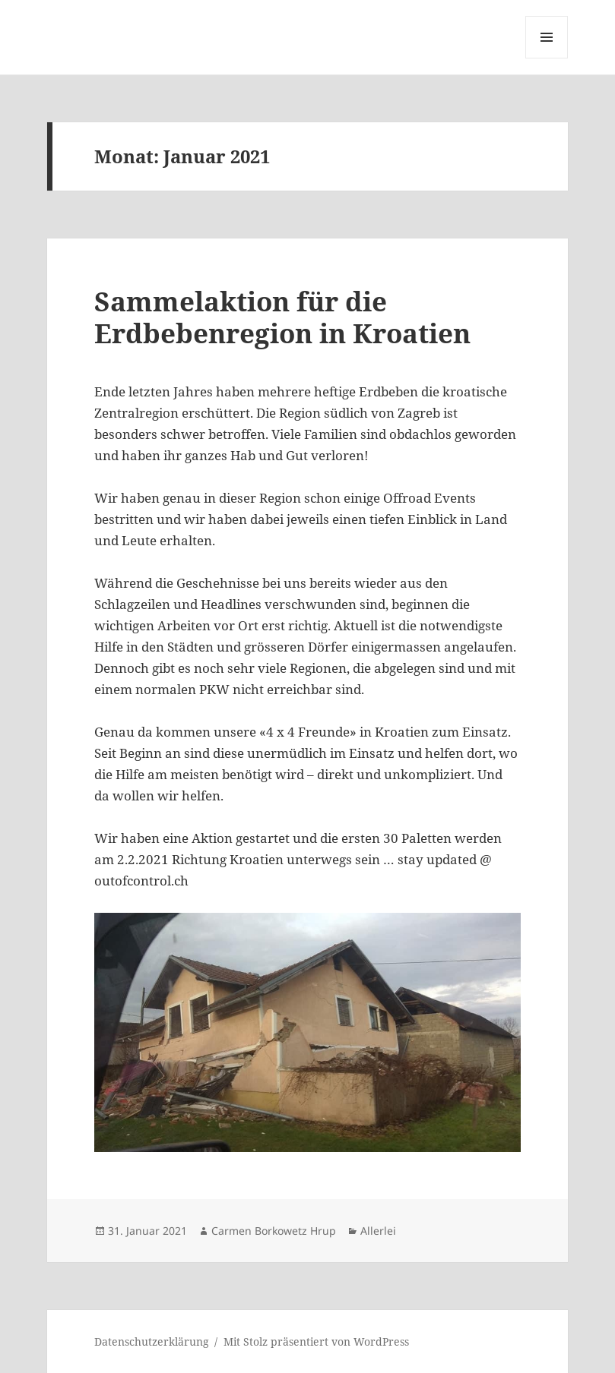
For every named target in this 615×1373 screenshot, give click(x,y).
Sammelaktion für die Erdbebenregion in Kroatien (282, 317)
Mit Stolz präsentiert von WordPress (316, 1341)
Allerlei (378, 1230)
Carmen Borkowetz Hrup (273, 1230)
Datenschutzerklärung (151, 1341)
